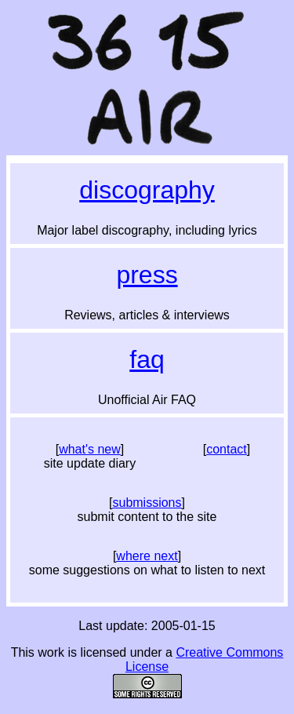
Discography (147, 190)
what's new (90, 449)
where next (146, 556)
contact (226, 449)
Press (146, 274)
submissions (146, 502)
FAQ (146, 359)
